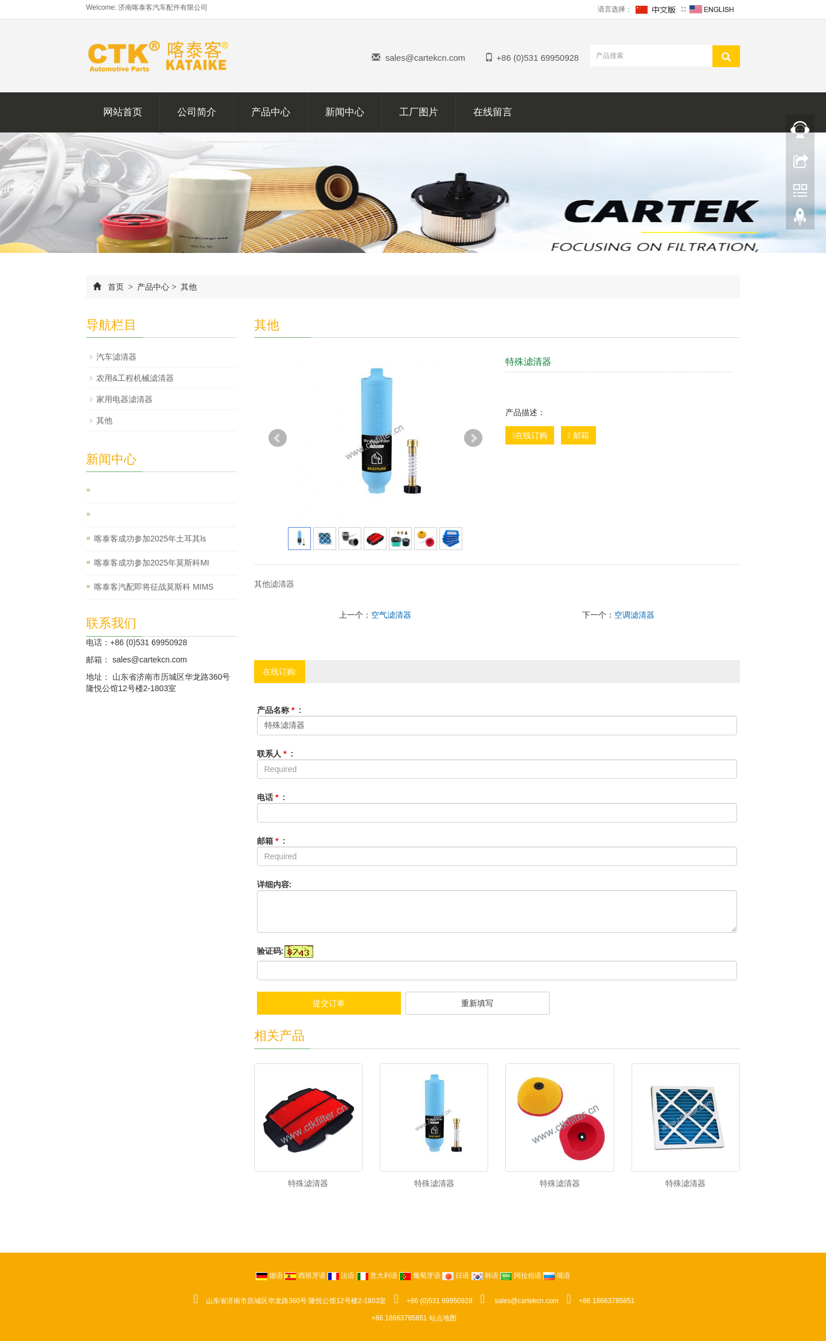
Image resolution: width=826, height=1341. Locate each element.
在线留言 (492, 112)
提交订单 (329, 1003)
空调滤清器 (634, 614)
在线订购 (529, 435)
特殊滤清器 (308, 1183)
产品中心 (270, 112)
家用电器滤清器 (124, 399)
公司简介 (196, 112)
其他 (187, 286)
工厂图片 (418, 112)
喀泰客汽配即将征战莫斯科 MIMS (153, 586)
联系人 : (275, 753)
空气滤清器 (391, 614)
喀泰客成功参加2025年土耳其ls (150, 538)
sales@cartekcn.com (425, 58)
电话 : (271, 797)
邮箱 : (271, 840)
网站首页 (122, 112)
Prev (277, 438)
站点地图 (443, 1318)
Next (473, 438)
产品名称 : (279, 710)
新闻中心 (344, 112)
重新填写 (477, 1003)
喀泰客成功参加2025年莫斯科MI (151, 562)
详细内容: (274, 884)
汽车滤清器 (116, 356)
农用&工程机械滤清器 (135, 378)
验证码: (270, 951)
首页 (116, 286)
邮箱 (578, 435)
